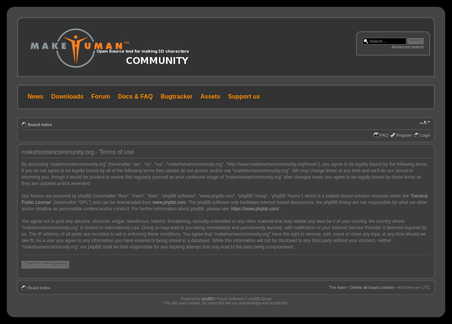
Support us (244, 96)
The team (337, 287)
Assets (210, 96)
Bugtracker (177, 96)
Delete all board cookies (372, 287)
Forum (100, 96)
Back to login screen (45, 264)
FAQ (384, 135)
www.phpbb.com (169, 202)
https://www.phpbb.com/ (255, 208)
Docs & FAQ (135, 96)
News (35, 96)
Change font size (425, 123)
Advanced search (408, 47)
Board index (40, 124)
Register (404, 135)
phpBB (207, 299)
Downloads (67, 96)
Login (425, 135)
